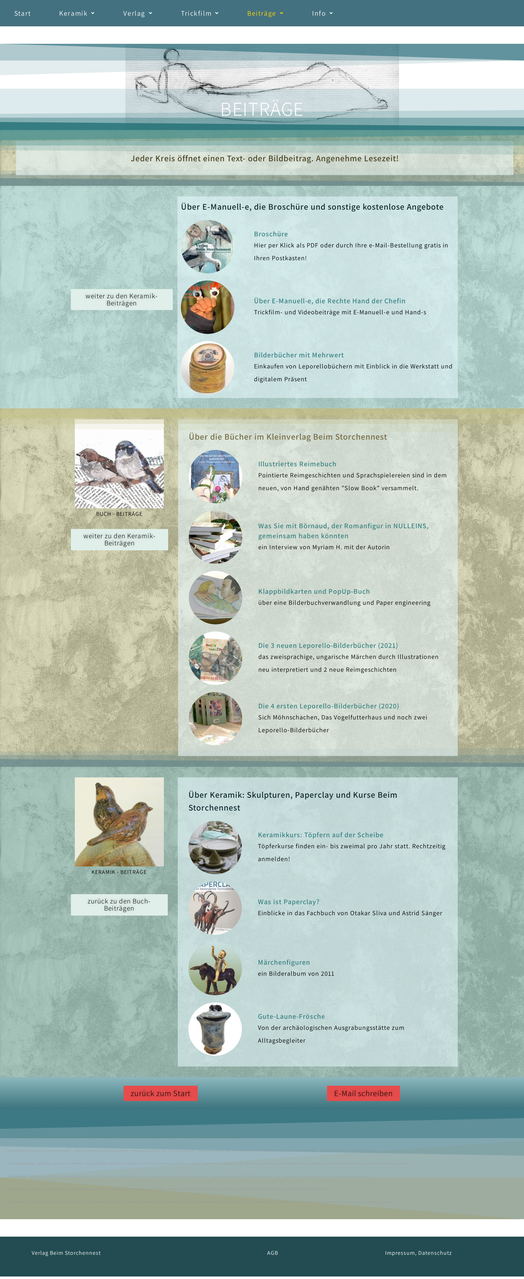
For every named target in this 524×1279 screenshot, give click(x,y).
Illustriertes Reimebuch (297, 466)
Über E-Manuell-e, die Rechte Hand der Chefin (330, 303)
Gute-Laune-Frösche (291, 1018)
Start (27, 14)
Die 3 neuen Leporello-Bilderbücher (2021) (328, 647)
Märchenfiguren (284, 964)
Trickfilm (227, 14)
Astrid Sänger (36, 1121)
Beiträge (301, 14)
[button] (89, 14)
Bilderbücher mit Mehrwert (299, 357)
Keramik (89, 14)
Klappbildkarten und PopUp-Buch (314, 593)
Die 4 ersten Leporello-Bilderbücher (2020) (328, 708)
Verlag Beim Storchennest (66, 1255)
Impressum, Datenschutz (418, 1255)
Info (366, 14)
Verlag (157, 14)
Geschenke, (218, 1121)
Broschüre (271, 236)
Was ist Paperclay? (289, 904)
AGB (272, 1255)
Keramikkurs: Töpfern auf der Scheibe (321, 837)
